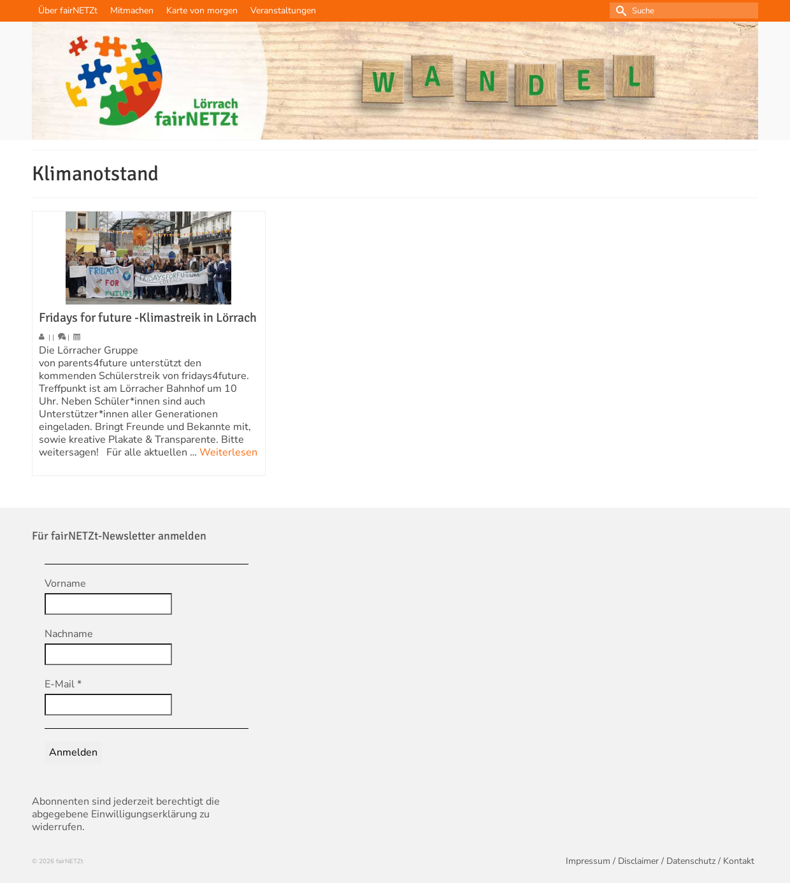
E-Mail (63, 684)
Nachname (69, 634)
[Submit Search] (619, 10)
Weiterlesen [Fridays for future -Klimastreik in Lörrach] (228, 452)
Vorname (65, 583)
